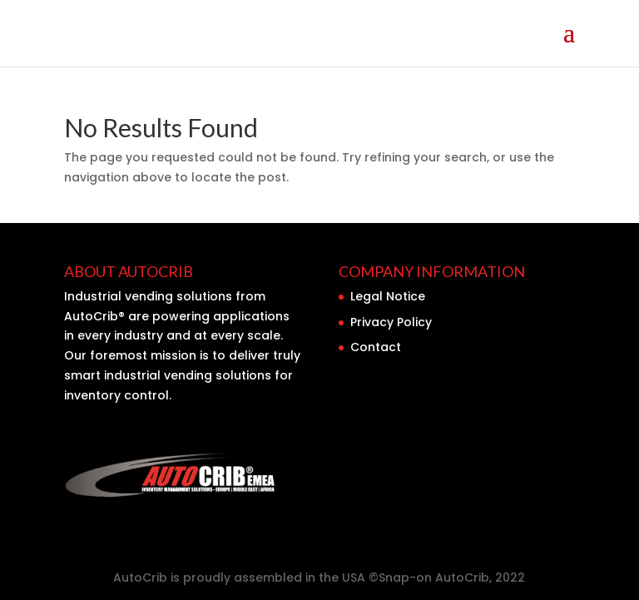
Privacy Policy (391, 322)
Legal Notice (387, 296)
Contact (375, 347)
